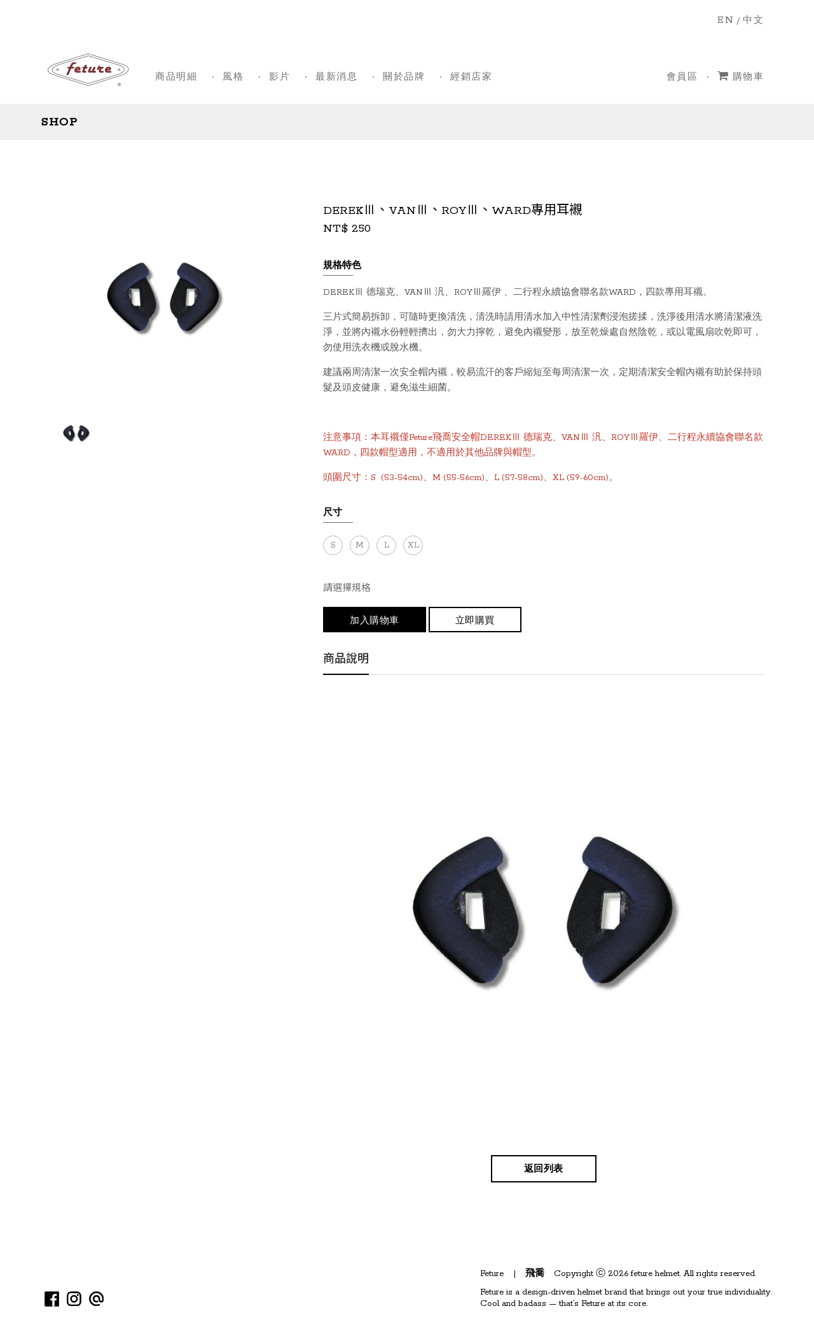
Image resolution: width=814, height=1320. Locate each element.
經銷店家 (471, 77)
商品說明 (346, 660)
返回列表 (543, 1169)
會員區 (682, 77)
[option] (76, 433)
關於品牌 (404, 77)
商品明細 (176, 77)
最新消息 (336, 77)
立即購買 (475, 621)
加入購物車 (374, 621)
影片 (279, 77)
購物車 (740, 76)
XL (413, 545)
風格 (233, 77)
